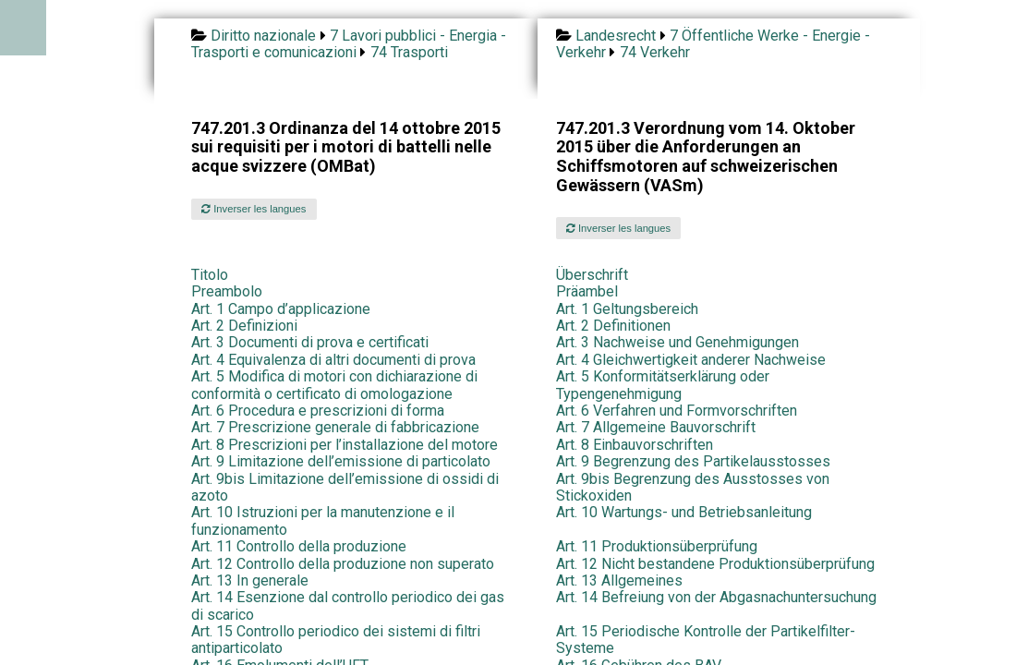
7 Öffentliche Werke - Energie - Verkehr (713, 44)
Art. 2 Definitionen (613, 325)
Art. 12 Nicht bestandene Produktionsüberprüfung (715, 564)
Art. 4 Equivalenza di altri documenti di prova (333, 360)
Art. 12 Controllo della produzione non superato (342, 564)
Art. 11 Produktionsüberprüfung (656, 546)
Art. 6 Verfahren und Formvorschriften (676, 410)
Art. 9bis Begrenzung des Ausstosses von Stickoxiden (692, 487)
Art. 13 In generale (249, 580)
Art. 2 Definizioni (244, 325)
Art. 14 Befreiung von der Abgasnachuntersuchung (716, 597)
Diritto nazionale (263, 35)
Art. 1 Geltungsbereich (627, 309)
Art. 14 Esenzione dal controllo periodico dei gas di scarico (347, 605)
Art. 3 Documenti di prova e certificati (310, 342)
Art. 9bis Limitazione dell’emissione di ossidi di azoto (345, 487)
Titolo (209, 275)
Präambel (587, 291)
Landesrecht (615, 35)
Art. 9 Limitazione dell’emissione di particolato (340, 461)
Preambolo (226, 291)
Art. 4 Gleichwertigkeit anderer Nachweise (691, 360)
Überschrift (592, 275)
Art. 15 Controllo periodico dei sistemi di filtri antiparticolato (335, 640)
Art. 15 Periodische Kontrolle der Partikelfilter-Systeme (705, 640)
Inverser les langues (253, 208)
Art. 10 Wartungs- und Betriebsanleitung (684, 512)
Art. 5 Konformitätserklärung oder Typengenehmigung (662, 385)
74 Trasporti (409, 52)
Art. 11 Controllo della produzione (298, 546)
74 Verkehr (655, 52)
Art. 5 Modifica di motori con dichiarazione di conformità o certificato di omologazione (334, 385)
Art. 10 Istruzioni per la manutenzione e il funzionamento (322, 520)
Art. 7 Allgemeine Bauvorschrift (656, 427)
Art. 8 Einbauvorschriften (634, 444)
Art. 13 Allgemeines (619, 580)
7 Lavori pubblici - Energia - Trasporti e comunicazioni (348, 44)
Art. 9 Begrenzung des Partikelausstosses (693, 461)
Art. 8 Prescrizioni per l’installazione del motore (344, 444)
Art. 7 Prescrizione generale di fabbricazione (335, 427)
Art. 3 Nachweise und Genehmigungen (677, 342)
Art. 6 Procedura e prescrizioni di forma (317, 410)
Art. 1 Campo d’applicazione (280, 309)
